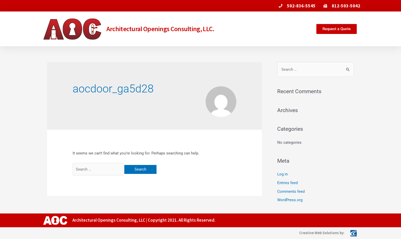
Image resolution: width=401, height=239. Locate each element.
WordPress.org (290, 200)
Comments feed (291, 191)
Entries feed (287, 183)
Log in (282, 174)
